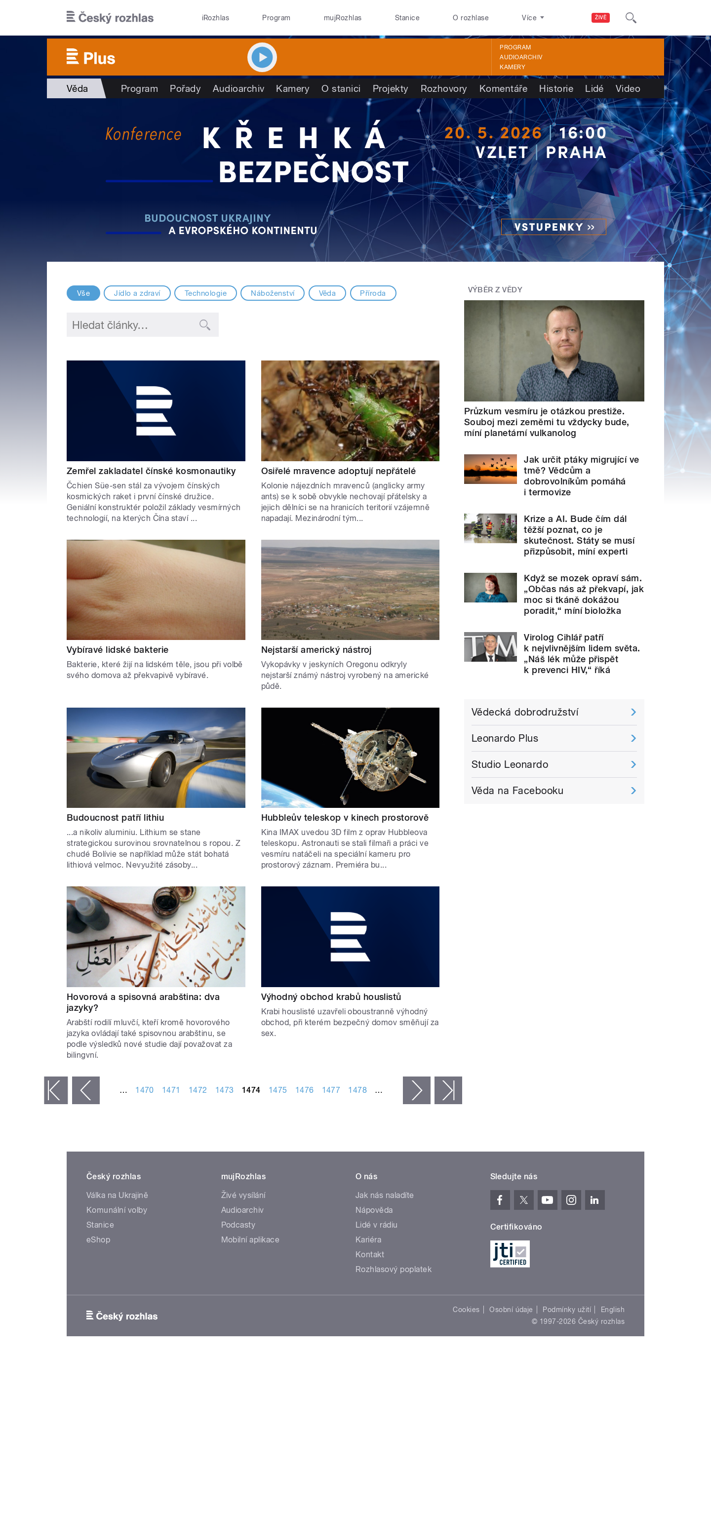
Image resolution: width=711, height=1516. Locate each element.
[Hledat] (631, 18)
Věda (327, 293)
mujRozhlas (343, 18)
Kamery (512, 67)
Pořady (185, 88)
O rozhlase (471, 18)
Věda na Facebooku (517, 791)
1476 (304, 1090)
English (613, 1310)
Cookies (466, 1310)
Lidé (594, 88)
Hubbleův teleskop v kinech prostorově (345, 817)
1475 (278, 1090)
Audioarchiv (521, 57)
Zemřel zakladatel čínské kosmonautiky (151, 471)
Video (628, 88)
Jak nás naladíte (385, 1195)
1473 (224, 1090)
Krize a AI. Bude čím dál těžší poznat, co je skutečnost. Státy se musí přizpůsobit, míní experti (579, 535)
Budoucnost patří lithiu (115, 817)
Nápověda (374, 1210)
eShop (98, 1239)
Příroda (373, 293)
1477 (331, 1090)
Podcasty (238, 1225)
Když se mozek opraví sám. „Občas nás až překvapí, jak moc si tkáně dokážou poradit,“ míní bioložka (584, 594)
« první (56, 1090)
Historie (556, 88)
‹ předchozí (86, 1090)
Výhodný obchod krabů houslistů (331, 997)
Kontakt (370, 1254)
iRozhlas (216, 18)
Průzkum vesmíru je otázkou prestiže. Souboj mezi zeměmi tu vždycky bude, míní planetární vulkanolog (547, 422)
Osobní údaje (511, 1310)
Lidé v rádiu (377, 1225)
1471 (171, 1090)
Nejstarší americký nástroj (316, 649)
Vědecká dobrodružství (525, 712)
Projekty (391, 88)
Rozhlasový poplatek (394, 1269)
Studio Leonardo (510, 764)
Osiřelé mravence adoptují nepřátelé (338, 471)
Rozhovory (444, 88)
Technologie (206, 293)
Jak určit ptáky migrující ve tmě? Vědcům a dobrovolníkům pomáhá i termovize (581, 475)
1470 (144, 1090)
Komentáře (503, 88)
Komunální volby (116, 1210)
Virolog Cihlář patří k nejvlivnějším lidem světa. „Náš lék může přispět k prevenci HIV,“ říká (582, 653)
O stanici (340, 88)
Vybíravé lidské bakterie (118, 649)
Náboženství (272, 293)
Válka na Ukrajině (117, 1195)
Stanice (407, 18)
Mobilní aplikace (250, 1239)
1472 (198, 1090)
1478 (357, 1090)
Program (276, 18)
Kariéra (368, 1239)
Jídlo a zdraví (137, 293)
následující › (417, 1090)
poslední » (448, 1090)
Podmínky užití (567, 1310)
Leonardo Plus (505, 738)
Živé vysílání (243, 1195)
